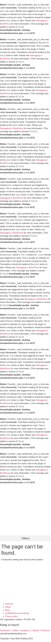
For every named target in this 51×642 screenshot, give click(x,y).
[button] (25, 538)
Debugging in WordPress (11, 128)
